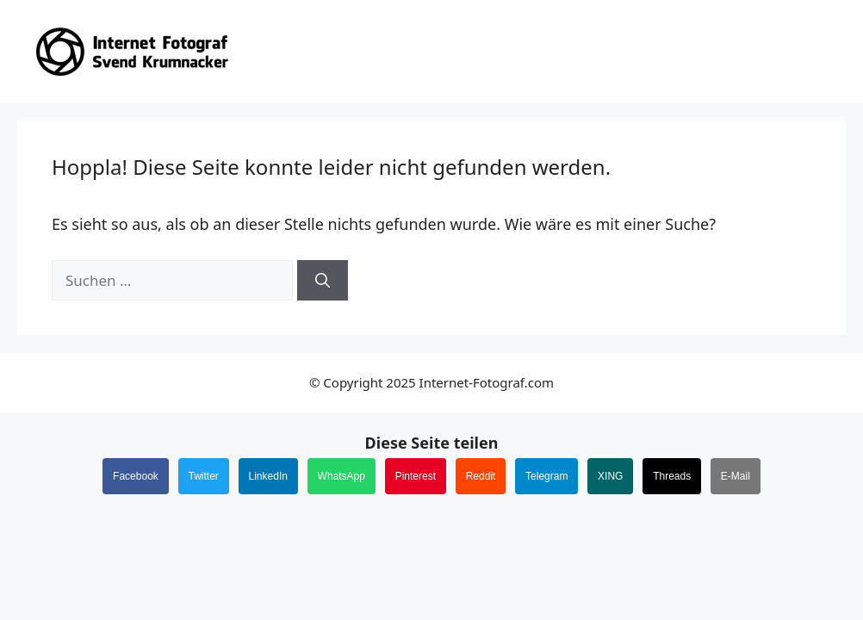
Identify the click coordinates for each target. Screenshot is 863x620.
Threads (672, 476)
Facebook (135, 476)
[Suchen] (322, 280)
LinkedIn (268, 476)
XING (610, 476)
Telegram (546, 476)
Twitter (204, 476)
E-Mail (735, 476)
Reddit (481, 476)
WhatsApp (341, 476)
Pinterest (415, 476)
